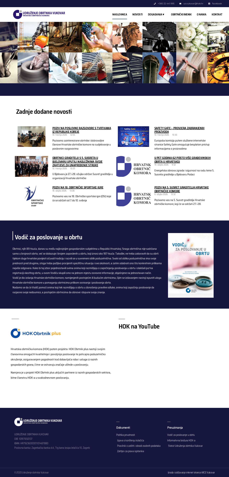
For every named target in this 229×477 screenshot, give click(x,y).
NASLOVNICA (119, 14)
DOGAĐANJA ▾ (157, 14)
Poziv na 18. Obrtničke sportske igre (77, 187)
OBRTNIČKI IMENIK (181, 14)
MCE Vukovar (208, 472)
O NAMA (201, 14)
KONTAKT (217, 14)
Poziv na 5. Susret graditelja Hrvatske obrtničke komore (181, 189)
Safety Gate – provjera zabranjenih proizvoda (179, 130)
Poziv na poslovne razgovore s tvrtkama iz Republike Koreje (81, 130)
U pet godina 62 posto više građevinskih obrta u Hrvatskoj (182, 159)
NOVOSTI (137, 14)
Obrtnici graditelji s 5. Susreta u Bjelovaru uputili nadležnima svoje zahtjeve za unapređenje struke (77, 161)
